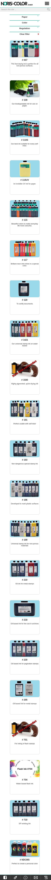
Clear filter (30, 34)
